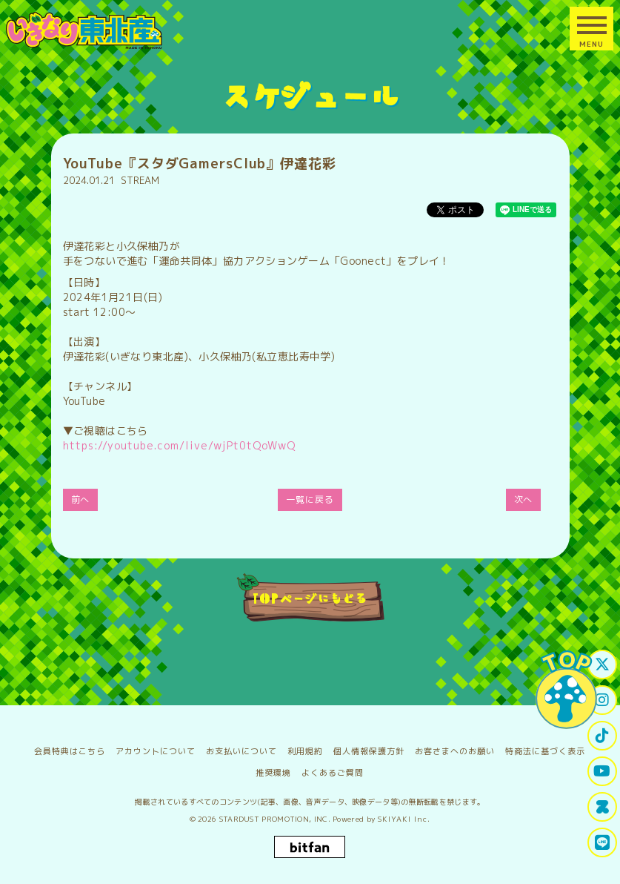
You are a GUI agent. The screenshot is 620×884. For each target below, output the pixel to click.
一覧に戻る (310, 499)
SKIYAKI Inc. (404, 819)
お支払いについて (241, 751)
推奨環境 (273, 773)
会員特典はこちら (69, 751)
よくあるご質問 (332, 773)
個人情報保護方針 (368, 751)
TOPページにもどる (310, 598)
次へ (523, 499)
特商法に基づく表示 (545, 751)
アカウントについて (156, 751)
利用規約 (305, 751)
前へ (80, 499)
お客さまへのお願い (455, 751)
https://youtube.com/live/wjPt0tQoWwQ (179, 445)
